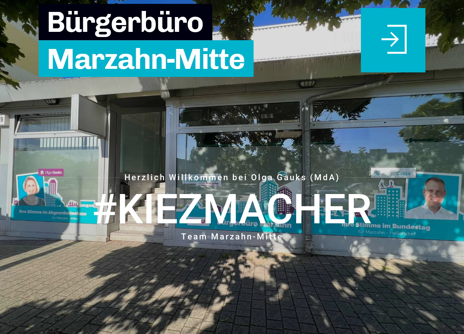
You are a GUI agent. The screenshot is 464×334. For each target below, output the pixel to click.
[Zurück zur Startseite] (152, 40)
